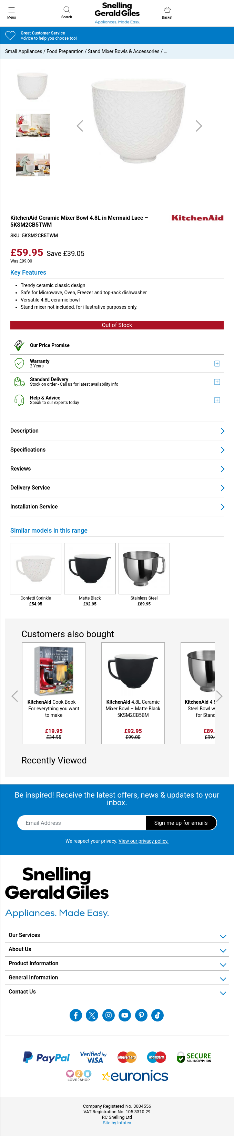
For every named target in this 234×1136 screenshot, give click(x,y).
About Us (20, 949)
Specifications (27, 449)
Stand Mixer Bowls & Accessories (124, 51)
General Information (33, 977)
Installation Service (34, 506)
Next (220, 696)
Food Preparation (65, 51)
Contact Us (22, 991)
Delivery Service (30, 487)
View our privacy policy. (144, 841)
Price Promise (54, 345)
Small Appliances (23, 51)
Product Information (34, 963)
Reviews (20, 468)
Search (66, 12)
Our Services (24, 935)
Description (24, 430)
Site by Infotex (117, 1122)
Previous (13, 696)
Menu (11, 12)
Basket (167, 13)
